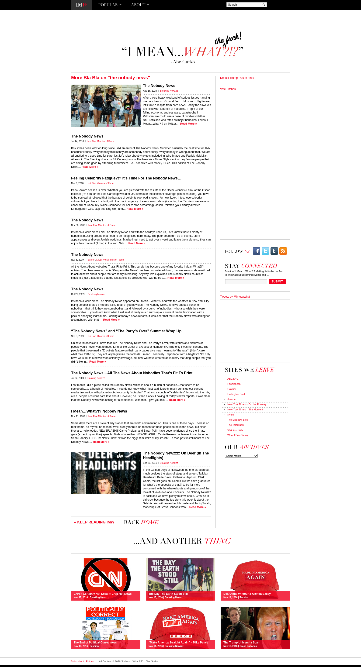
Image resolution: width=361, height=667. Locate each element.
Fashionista (233, 383)
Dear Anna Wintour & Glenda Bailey (247, 593)
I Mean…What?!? (81, 5)
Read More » (188, 123)
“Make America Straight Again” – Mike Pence (178, 642)
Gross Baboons (248, 646)
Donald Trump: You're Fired (237, 77)
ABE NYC (233, 378)
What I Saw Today (237, 435)
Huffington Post (236, 394)
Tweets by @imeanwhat (235, 296)
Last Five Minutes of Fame (101, 141)
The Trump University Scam (241, 642)
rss (283, 251)
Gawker (231, 389)
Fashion (91, 259)
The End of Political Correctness (95, 642)
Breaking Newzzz (169, 90)
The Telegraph (235, 424)
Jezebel (231, 399)
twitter (265, 251)
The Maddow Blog (237, 419)
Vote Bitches (228, 89)
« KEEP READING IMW (94, 522)
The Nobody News (159, 86)
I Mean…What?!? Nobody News (99, 411)
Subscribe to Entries (82, 661)
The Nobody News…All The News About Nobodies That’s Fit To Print (131, 373)
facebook (256, 251)
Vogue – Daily (235, 430)
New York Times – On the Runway (246, 404)
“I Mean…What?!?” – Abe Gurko (182, 47)
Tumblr (274, 251)
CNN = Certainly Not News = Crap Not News (103, 593)
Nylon (230, 414)
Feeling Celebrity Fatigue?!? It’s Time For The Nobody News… (126, 178)
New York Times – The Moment (245, 409)
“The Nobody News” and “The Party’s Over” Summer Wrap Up (126, 331)
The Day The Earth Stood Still (168, 593)
